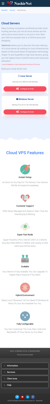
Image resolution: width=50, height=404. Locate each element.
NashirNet (4, 10)
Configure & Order (25, 89)
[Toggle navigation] (3, 3)
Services (12, 10)
